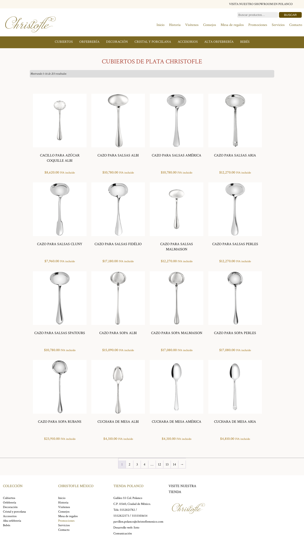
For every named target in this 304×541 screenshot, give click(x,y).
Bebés (244, 42)
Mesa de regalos (232, 25)
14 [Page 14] (174, 464)
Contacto (295, 25)
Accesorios (188, 42)
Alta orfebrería (219, 42)
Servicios (278, 25)
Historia (175, 25)
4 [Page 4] (144, 464)
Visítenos (192, 25)
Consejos (209, 25)
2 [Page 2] (129, 464)
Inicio (160, 25)
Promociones (257, 25)
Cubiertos (64, 42)
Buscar (290, 15)
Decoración (117, 42)
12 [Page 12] (159, 464)
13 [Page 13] (167, 464)
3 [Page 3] (137, 464)
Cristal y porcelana (153, 42)
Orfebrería (89, 42)
